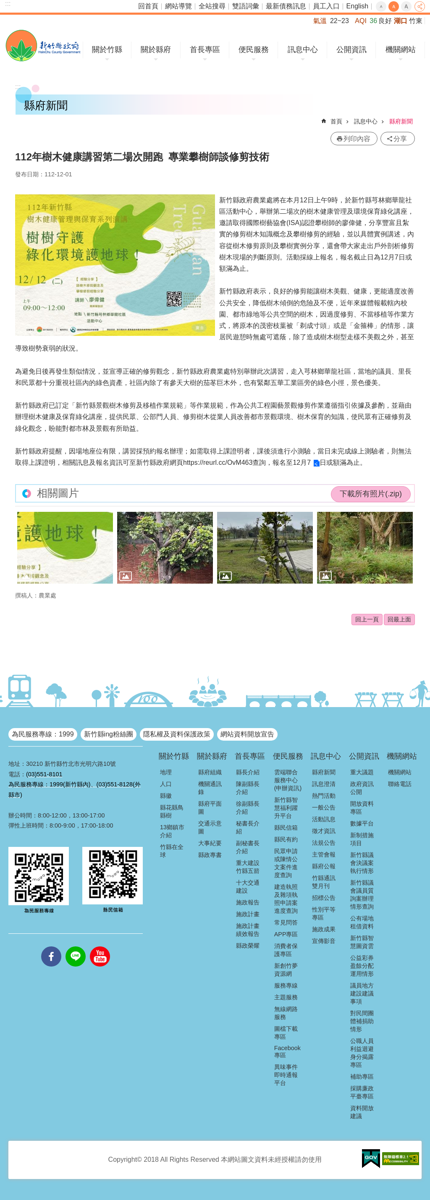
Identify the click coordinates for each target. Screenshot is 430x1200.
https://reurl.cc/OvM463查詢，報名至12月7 (247, 462)
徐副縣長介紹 (248, 807)
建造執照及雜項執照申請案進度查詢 (286, 898)
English (357, 6)
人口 (166, 784)
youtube (100, 946)
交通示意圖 (210, 827)
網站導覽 (178, 6)
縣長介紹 (248, 772)
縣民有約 (286, 839)
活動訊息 (324, 819)
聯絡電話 (400, 784)
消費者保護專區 (286, 950)
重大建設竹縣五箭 (248, 866)
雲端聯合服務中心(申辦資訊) (288, 780)
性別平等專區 (324, 913)
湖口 (400, 20)
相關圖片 (58, 493)
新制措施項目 (362, 839)
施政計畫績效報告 (248, 929)
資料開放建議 (362, 1112)
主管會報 (324, 854)
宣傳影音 (324, 941)
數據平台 (362, 823)
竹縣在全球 (172, 851)
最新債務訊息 (286, 6)
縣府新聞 (401, 121)
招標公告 (324, 897)
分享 (419, 6)
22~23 (339, 20)
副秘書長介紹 (248, 847)
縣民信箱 (286, 827)
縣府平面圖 (210, 807)
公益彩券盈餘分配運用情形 (362, 965)
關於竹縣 (107, 49)
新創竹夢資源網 (286, 969)
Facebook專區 (287, 1052)
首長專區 (205, 49)
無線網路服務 (286, 1013)
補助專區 (362, 1076)
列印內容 (356, 138)
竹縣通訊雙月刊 (324, 882)
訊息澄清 (324, 784)
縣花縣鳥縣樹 (172, 811)
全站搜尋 (212, 6)
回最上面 (399, 619)
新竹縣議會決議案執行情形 (362, 863)
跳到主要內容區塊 (4, 4)
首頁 (336, 121)
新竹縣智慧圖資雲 (362, 942)
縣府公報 (324, 866)
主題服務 (286, 997)
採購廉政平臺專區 (362, 1092)
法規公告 (324, 842)
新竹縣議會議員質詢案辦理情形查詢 (362, 894)
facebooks (51, 946)
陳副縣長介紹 (248, 788)
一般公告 (324, 807)
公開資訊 (351, 49)
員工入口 (326, 6)
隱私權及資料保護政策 (176, 734)
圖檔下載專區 (286, 1032)
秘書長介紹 (248, 827)
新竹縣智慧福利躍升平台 (286, 808)
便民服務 (254, 49)
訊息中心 (303, 49)
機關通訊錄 (210, 788)
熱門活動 (324, 795)
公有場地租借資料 (362, 922)
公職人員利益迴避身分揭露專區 (362, 1053)
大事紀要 (210, 843)
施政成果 (324, 929)
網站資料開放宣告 (247, 734)
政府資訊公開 (362, 788)
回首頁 (148, 6)
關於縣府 (156, 49)
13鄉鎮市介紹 (172, 831)
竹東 (415, 20)
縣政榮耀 (248, 945)
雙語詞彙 (245, 6)
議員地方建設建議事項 (362, 993)
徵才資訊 (324, 831)
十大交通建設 (248, 886)
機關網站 (400, 49)
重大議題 (362, 772)
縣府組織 (210, 772)
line (75, 946)
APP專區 (286, 934)
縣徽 (166, 795)
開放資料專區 (362, 807)
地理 (166, 772)
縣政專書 (210, 855)
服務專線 (286, 985)
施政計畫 (248, 914)
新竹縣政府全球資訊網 (43, 45)
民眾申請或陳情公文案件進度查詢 (286, 863)
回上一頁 (367, 619)
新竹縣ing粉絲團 (108, 734)
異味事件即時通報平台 (286, 1075)
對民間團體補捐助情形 (362, 1021)
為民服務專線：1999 (43, 734)
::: (7, 3)
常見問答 (286, 922)
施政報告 (248, 902)
